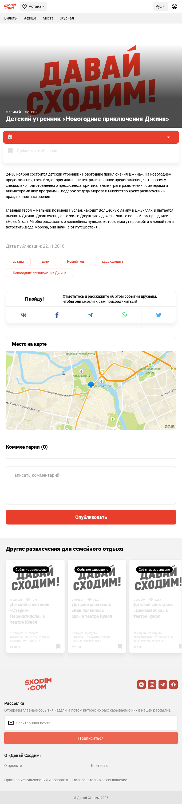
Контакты (100, 765)
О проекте (13, 765)
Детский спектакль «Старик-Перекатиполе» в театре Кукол (29, 613)
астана (18, 261)
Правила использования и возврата (36, 779)
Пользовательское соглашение (99, 779)
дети (45, 261)
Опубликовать (91, 517)
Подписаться (91, 738)
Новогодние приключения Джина (39, 272)
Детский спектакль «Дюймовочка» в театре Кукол (153, 610)
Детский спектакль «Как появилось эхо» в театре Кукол (92, 610)
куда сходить (112, 261)
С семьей (13, 112)
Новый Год (75, 261)
